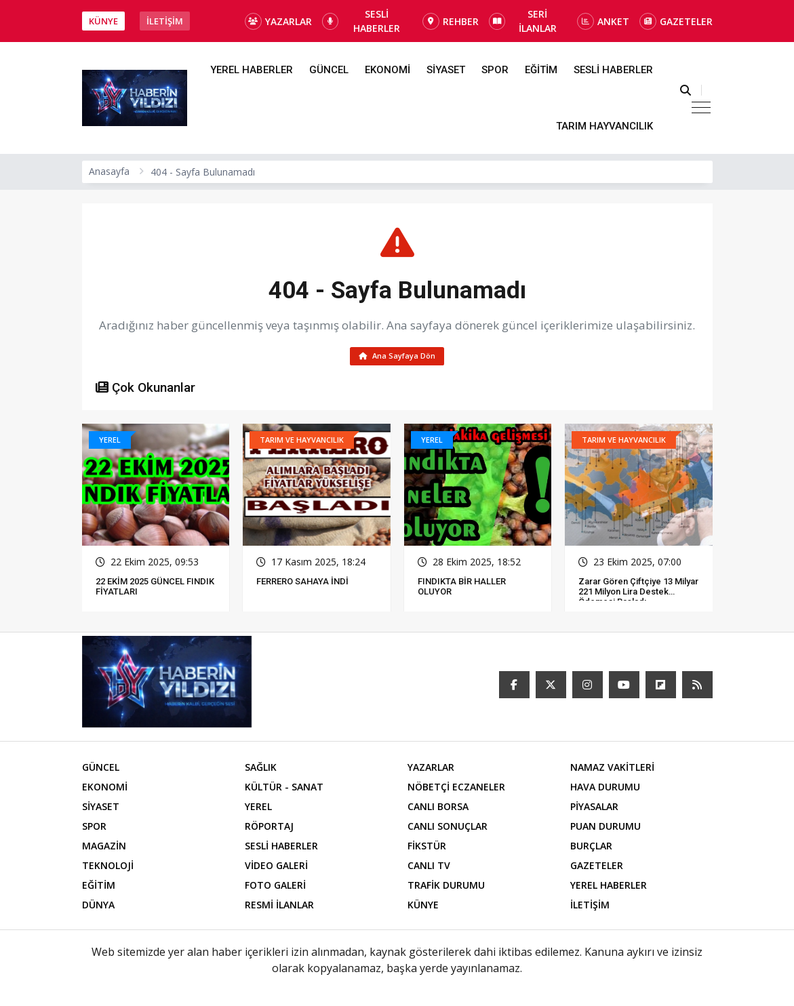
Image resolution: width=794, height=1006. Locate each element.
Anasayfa (109, 171)
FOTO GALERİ (275, 887)
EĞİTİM (541, 70)
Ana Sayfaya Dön (397, 357)
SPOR (495, 70)
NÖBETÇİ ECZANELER (456, 789)
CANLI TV (429, 868)
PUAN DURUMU (605, 828)
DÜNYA (98, 907)
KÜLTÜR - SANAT (284, 789)
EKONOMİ (387, 70)
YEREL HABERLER (251, 70)
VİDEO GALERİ (276, 868)
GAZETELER (676, 21)
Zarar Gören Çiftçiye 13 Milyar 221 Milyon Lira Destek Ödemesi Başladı (638, 594)
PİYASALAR (594, 809)
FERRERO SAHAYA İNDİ (302, 584)
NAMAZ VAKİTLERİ (612, 769)
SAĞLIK (261, 769)
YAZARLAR (278, 21)
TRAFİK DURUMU (446, 887)
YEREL (258, 809)
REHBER (450, 21)
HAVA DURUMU (605, 789)
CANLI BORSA (438, 809)
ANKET (603, 21)
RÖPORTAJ (269, 828)
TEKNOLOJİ (108, 868)
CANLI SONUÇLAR (448, 828)
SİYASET (445, 70)
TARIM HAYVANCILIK (604, 126)
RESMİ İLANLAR (279, 907)
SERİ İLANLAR (523, 21)
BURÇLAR (591, 848)
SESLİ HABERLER (361, 21)
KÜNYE (103, 21)
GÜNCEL (329, 70)
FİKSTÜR (427, 848)
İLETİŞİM (164, 21)
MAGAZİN (104, 848)
